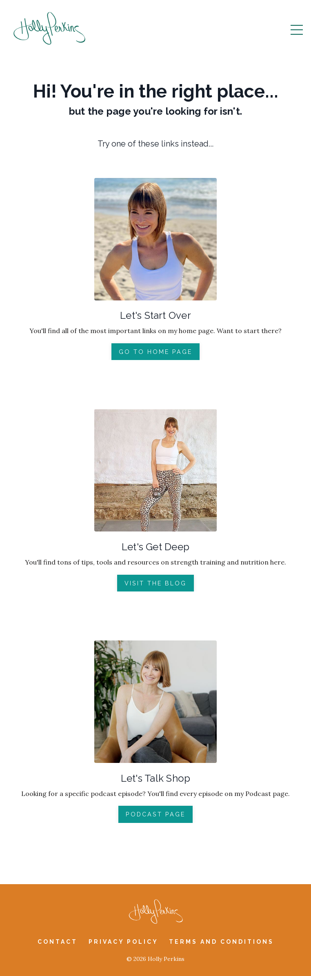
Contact (58, 941)
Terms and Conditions (221, 941)
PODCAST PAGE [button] (155, 814)
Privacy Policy (125, 941)
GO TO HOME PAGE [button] (155, 351)
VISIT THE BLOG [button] (155, 583)
